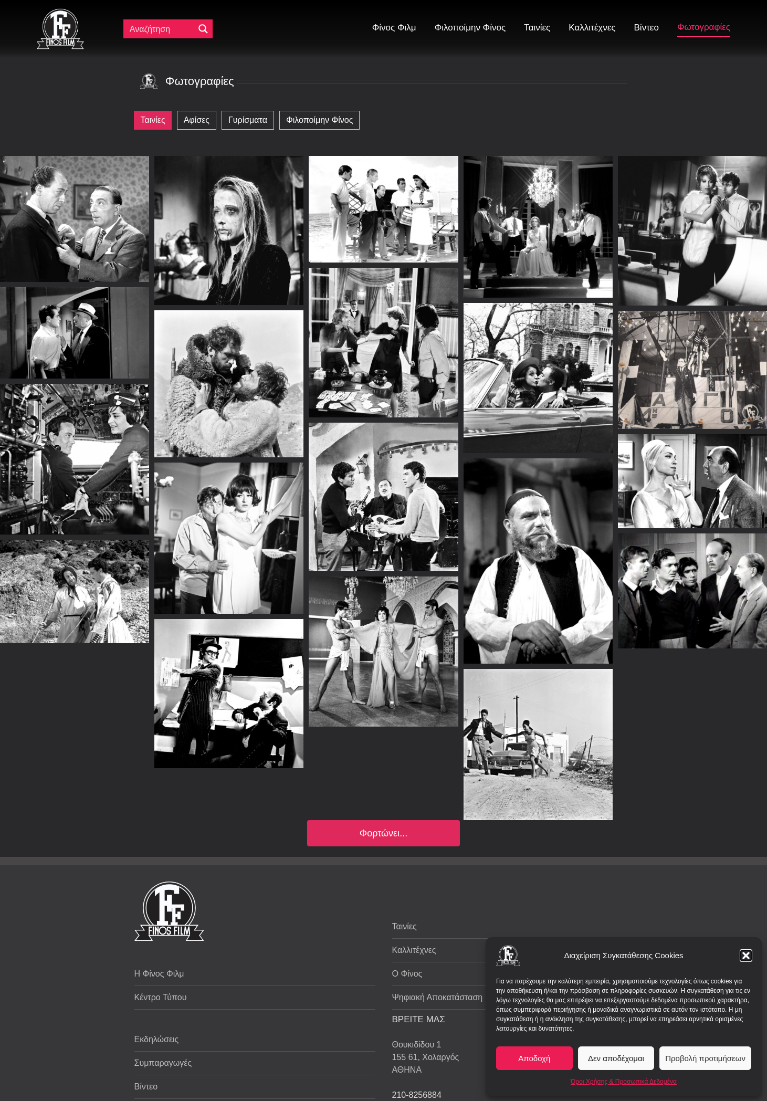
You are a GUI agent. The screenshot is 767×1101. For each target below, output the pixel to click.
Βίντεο (146, 1086)
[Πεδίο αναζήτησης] (161, 28)
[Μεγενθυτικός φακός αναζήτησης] (203, 29)
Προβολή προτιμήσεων (705, 1058)
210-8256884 (417, 1094)
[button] (746, 955)
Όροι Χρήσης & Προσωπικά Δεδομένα (624, 1081)
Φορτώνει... (383, 833)
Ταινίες (404, 926)
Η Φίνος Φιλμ (159, 973)
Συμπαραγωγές (163, 1062)
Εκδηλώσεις (156, 1039)
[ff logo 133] (60, 13)
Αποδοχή (534, 1058)
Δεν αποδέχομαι (616, 1058)
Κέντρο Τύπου (160, 997)
